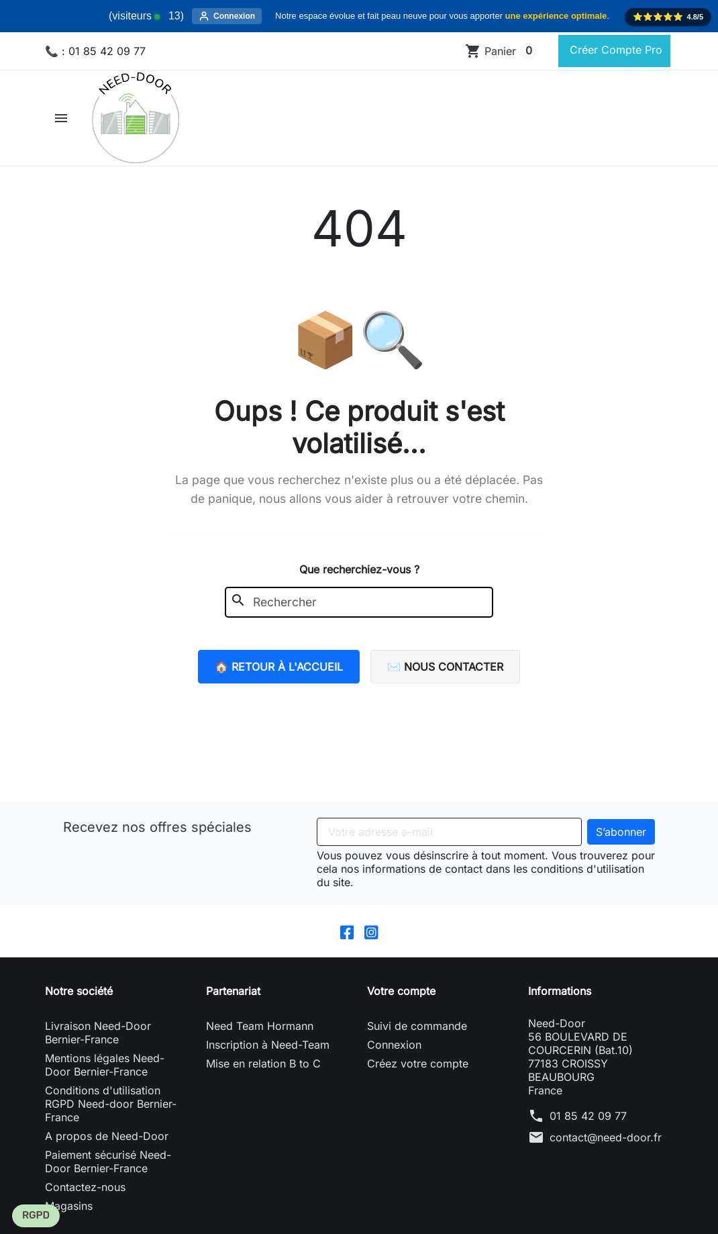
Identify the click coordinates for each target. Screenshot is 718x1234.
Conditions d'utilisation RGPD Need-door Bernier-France (110, 1116)
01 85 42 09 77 (588, 1128)
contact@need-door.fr (606, 1149)
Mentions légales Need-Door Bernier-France (104, 1076)
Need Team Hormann (259, 1038)
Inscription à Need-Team (267, 1056)
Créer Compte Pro (614, 55)
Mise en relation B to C (263, 1075)
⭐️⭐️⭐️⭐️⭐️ (668, 16)
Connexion (394, 1056)
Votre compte (401, 1003)
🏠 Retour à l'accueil (279, 678)
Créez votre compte (417, 1075)
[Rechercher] (189, 63)
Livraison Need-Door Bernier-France (98, 1044)
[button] (63, 130)
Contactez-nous (85, 1199)
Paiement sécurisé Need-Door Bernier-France (108, 1173)
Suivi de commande (417, 1038)
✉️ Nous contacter (445, 678)
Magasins (69, 1218)
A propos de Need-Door (106, 1148)
